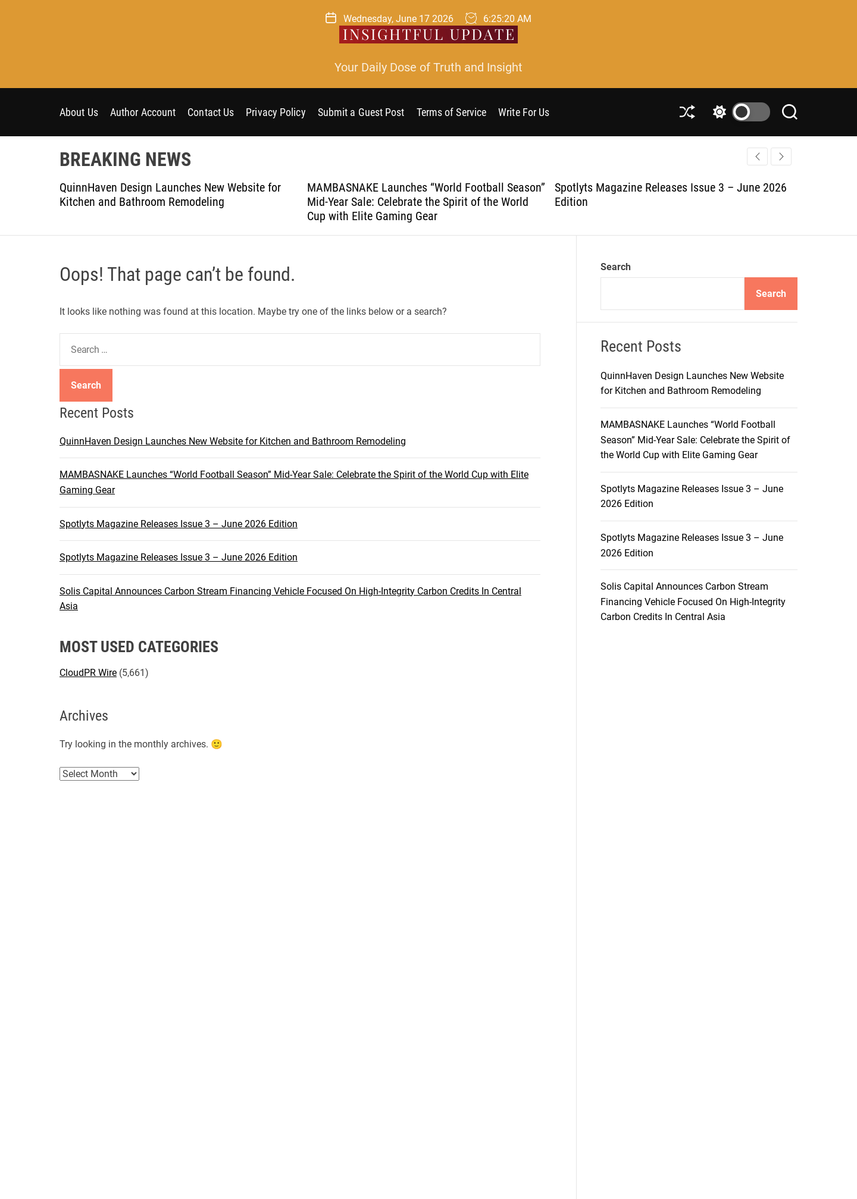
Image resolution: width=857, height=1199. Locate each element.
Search (615, 267)
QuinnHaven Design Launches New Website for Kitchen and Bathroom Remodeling (170, 194)
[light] (738, 111)
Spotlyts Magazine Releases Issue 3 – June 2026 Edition (179, 524)
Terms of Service (452, 112)
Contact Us (210, 112)
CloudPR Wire (88, 672)
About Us (79, 112)
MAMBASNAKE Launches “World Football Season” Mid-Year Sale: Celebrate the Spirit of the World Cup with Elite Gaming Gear (426, 201)
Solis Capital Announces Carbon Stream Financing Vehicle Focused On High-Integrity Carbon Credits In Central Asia (693, 601)
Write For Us (523, 112)
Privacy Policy (275, 112)
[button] (781, 156)
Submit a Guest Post (361, 112)
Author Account (143, 112)
